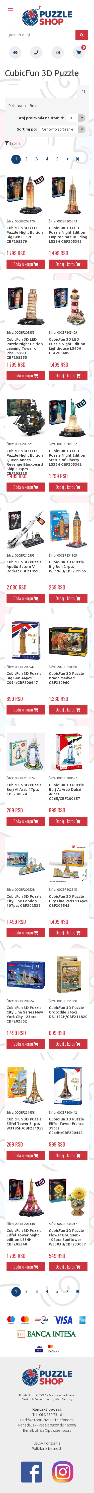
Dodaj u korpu (26, 264)
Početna (15, 105)
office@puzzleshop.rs (53, 1430)
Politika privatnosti (47, 1448)
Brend (35, 105)
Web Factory (63, 1399)
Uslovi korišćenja (47, 1443)
